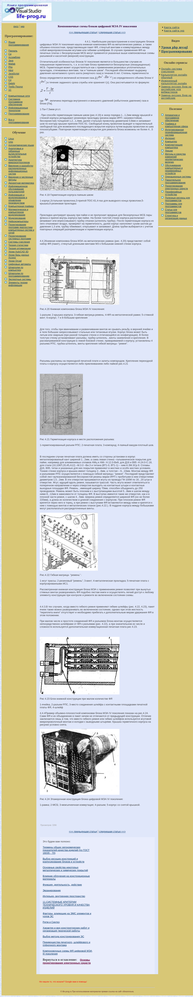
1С (9, 90)
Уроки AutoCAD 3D (18, 251)
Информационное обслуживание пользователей (18, 189)
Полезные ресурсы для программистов (177, 199)
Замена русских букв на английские (176, 96)
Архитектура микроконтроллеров (19, 161)
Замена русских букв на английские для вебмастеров (176, 89)
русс (15, 26)
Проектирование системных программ (19, 237)
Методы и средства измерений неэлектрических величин (175, 158)
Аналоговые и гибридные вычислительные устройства (17, 152)
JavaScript (13, 73)
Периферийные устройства (173, 193)
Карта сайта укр (174, 30)
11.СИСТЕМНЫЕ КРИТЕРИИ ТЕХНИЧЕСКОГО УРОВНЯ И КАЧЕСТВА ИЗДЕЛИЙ (66, 904)
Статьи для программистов (173, 211)
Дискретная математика (21, 183)
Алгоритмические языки (21, 145)
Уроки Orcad (14, 261)
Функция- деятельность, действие (62, 884)
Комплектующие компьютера (173, 146)
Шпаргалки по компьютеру (15, 269)
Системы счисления (19, 242)
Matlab (11, 64)
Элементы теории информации (18, 284)
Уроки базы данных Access (18, 256)
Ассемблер (14, 57)
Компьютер (171, 141)
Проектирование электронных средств (176, 187)
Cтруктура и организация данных (176, 217)
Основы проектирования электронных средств (67, 961)
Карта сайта (171, 27)
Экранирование (52, 890)
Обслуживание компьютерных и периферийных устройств (174, 169)
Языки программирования (18, 43)
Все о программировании (18, 121)
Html (10, 70)
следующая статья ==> (112, 32)
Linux (11, 138)
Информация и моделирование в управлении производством (17, 199)
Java (10, 60)
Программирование (18, 113)
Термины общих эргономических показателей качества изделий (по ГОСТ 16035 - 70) (66, 850)
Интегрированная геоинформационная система (176, 132)
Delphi (11, 83)
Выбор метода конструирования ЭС (63, 936)
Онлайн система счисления (171, 70)
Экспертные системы (19, 279)
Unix (10, 142)
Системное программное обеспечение (15, 102)
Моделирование (17, 218)
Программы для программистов (173, 205)
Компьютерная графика (21, 206)
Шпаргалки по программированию (18, 274)
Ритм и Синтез (51, 922)
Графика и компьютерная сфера (176, 125)
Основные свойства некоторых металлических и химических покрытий (65, 869)
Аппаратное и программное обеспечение (172, 118)
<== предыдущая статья (83, 32)
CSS (10, 77)
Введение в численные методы (20, 178)
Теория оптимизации (19, 248)
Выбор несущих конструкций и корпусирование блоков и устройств (63, 860)
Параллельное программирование (175, 181)
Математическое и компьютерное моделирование (18, 212)
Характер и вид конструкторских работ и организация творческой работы (66, 929)
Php (10, 67)
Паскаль (12, 51)
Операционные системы (178, 176)
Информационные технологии (18, 109)
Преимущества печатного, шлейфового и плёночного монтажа (66, 944)
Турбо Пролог (15, 86)
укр (22, 26)
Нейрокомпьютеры (18, 221)
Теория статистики (18, 245)
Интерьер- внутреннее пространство (64, 896)
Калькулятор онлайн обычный (174, 76)
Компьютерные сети (19, 96)
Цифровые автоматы (19, 264)
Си (9, 54)
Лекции (169, 150)
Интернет (170, 138)
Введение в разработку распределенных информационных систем (20, 169)
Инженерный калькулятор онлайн (174, 82)
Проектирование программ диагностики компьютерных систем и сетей (21, 228)
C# (9, 80)
